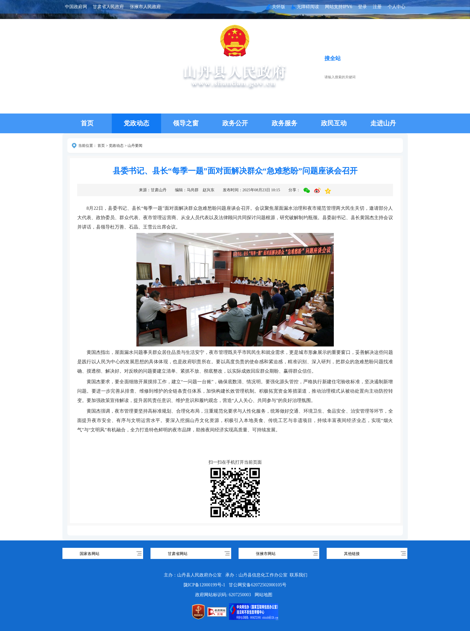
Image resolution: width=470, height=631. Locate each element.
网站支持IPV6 (338, 6)
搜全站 (332, 58)
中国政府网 (76, 6)
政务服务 (284, 123)
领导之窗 (186, 123)
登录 (362, 6)
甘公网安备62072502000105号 (257, 584)
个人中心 (396, 6)
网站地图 (263, 594)
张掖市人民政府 (145, 6)
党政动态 (136, 123)
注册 (377, 6)
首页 (87, 123)
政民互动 (334, 123)
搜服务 (354, 58)
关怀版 (275, 6)
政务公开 (235, 123)
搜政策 (377, 58)
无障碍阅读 (305, 6)
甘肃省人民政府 (108, 6)
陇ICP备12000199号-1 (205, 584)
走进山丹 (383, 123)
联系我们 (298, 575)
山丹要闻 (135, 146)
